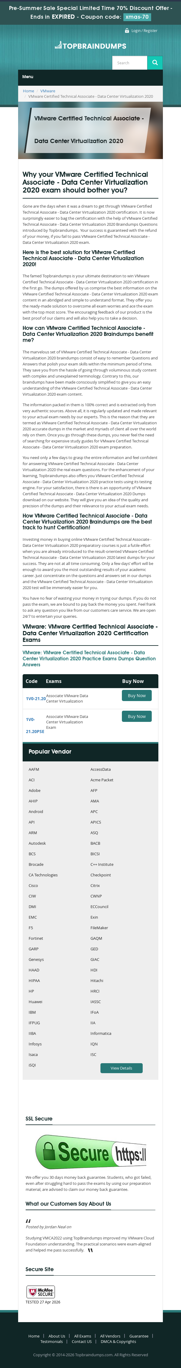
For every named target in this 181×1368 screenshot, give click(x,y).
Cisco (33, 886)
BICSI (95, 854)
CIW (32, 896)
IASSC (96, 1002)
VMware (47, 91)
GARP (34, 949)
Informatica (101, 1034)
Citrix (95, 886)
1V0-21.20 (36, 698)
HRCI (95, 991)
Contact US (82, 1341)
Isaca (33, 1055)
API (32, 822)
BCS (32, 854)
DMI (32, 907)
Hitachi (97, 981)
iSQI (32, 1065)
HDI (94, 970)
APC (94, 812)
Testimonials (51, 1341)
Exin (94, 917)
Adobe (34, 791)
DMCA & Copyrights (118, 1341)
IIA (93, 1023)
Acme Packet (102, 780)
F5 (31, 928)
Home (28, 91)
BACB (95, 843)
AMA (95, 801)
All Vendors (110, 1336)
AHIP (33, 801)
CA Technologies (43, 875)
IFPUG (34, 1023)
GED (94, 949)
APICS (96, 822)
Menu (27, 77)
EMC (33, 917)
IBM (32, 1012)
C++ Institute (102, 865)
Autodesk (37, 843)
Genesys (36, 960)
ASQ (94, 833)
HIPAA (34, 981)
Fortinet (36, 938)
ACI (32, 780)
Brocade (36, 865)
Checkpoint (101, 875)
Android (36, 812)
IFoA (95, 1012)
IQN (94, 1044)
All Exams (82, 1336)
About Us (57, 1336)
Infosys (35, 1044)
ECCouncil (99, 907)
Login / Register (144, 30)
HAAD (34, 970)
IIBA (32, 1034)
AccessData (101, 769)
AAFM (34, 769)
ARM (33, 833)
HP (31, 991)
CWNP (96, 896)
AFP (94, 791)
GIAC (95, 960)
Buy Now (137, 695)
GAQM (96, 938)
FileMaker (99, 928)
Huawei (35, 1002)
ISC (93, 1055)
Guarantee (138, 1336)
